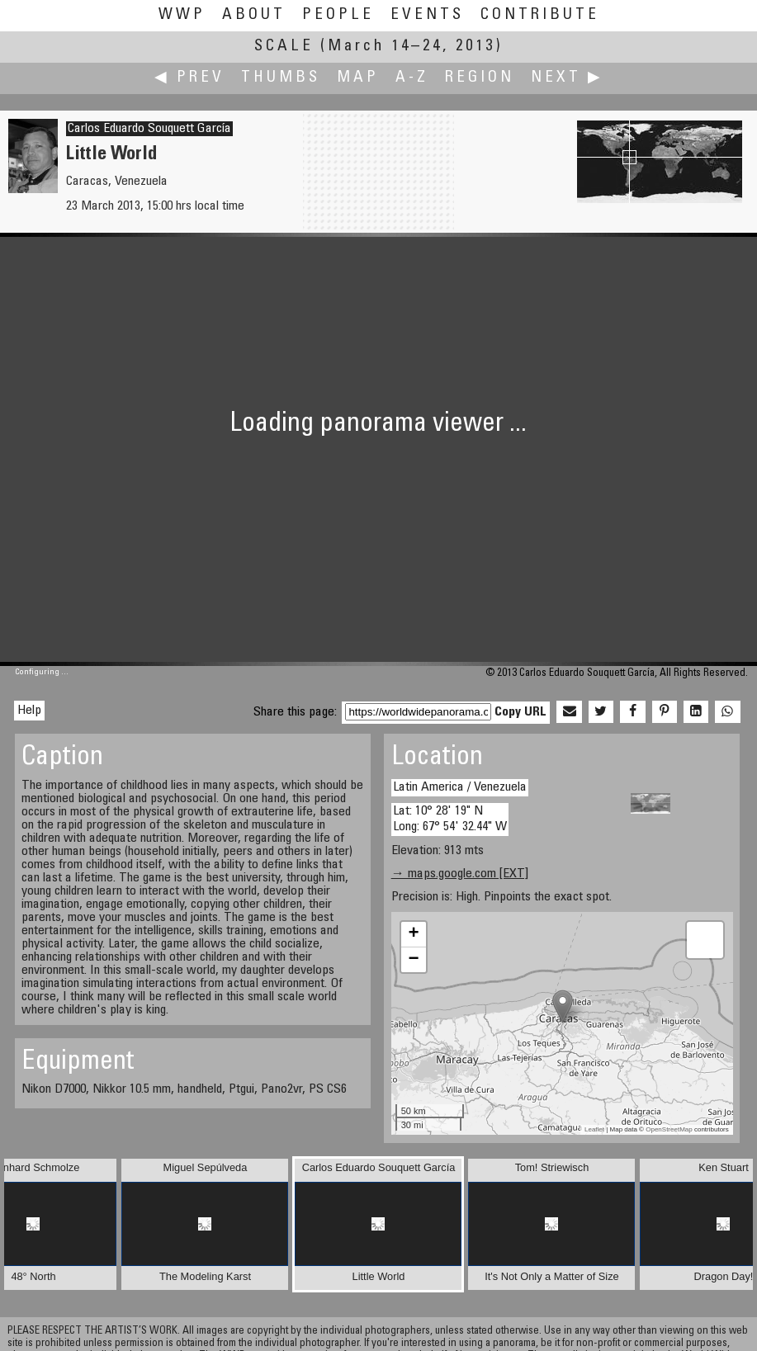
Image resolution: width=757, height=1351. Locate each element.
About (254, 15)
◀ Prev (189, 78)
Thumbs (280, 78)
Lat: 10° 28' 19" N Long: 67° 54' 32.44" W (450, 819)
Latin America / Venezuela (460, 787)
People (338, 15)
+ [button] (414, 934)
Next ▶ (567, 78)
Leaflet (594, 1129)
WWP (182, 15)
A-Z (411, 78)
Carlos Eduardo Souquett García (149, 128)
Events (427, 15)
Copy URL (520, 712)
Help (29, 710)
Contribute (539, 15)
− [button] (414, 959)
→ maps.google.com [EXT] (459, 874)
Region (479, 78)
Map (358, 78)
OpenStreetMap (669, 1129)
